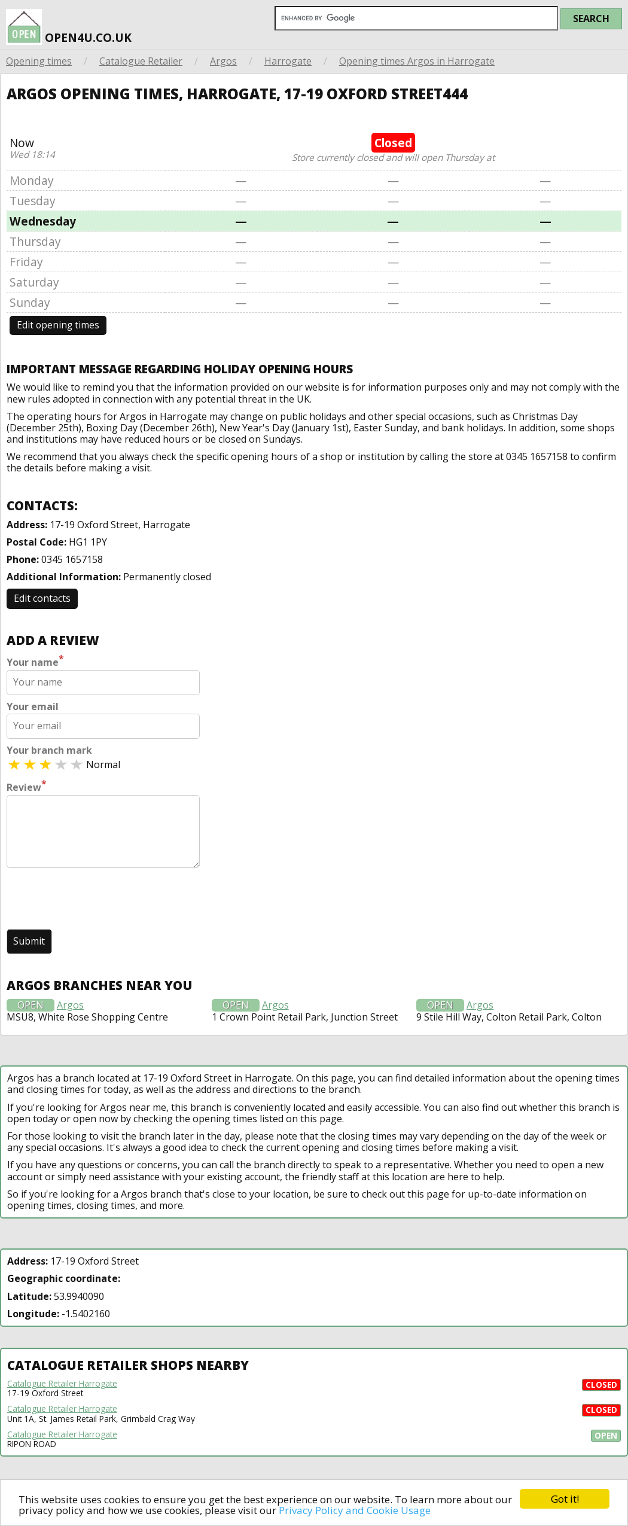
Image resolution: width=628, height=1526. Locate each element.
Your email (33, 706)
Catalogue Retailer (140, 61)
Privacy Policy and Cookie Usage (355, 1510)
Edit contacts (42, 598)
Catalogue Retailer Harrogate (62, 1383)
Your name (35, 661)
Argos (223, 61)
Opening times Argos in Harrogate (417, 61)
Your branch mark (49, 750)
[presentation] (97, 899)
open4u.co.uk (69, 22)
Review (27, 786)
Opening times (39, 61)
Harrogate (288, 61)
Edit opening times (58, 325)
